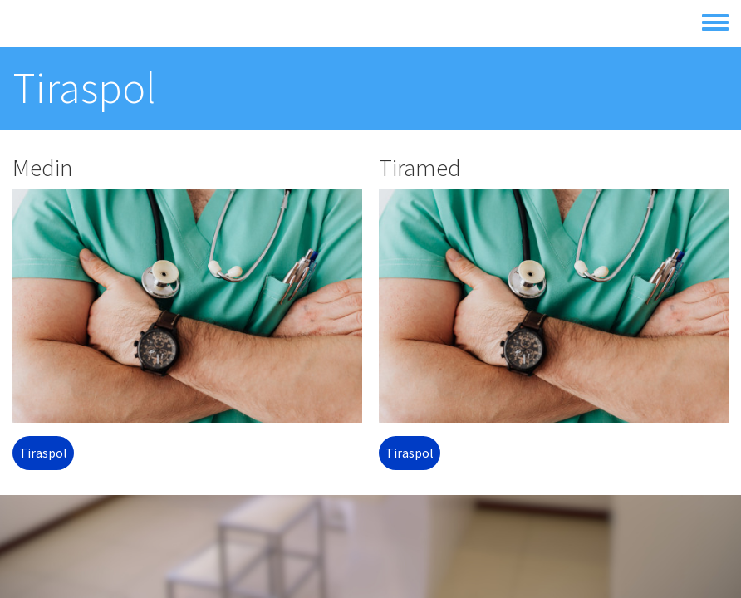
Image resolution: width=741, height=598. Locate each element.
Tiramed (420, 167)
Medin (42, 167)
